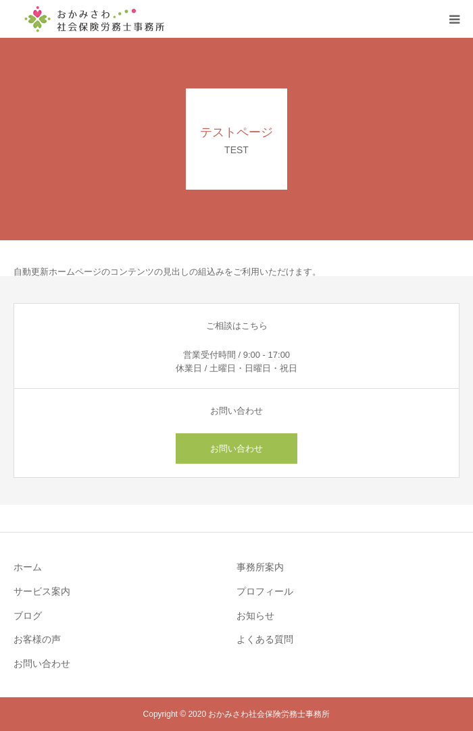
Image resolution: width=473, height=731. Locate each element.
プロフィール (264, 591)
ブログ (28, 615)
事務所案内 (260, 567)
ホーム (28, 567)
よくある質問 (264, 639)
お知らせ (255, 615)
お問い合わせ (236, 448)
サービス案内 (42, 591)
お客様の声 (37, 639)
